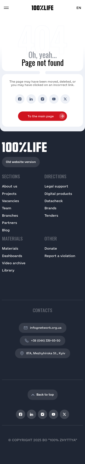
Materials (10, 248)
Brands (50, 208)
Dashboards (12, 256)
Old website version (21, 162)
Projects (9, 193)
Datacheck (53, 201)
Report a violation (59, 256)
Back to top (42, 394)
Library (8, 270)
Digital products (58, 193)
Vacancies (10, 201)
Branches (10, 215)
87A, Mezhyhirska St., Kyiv (42, 353)
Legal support (56, 186)
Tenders (51, 215)
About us (9, 186)
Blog (6, 230)
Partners (9, 222)
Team (6, 208)
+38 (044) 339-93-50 (42, 341)
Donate (50, 248)
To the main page (41, 116)
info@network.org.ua (42, 328)
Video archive (13, 263)
